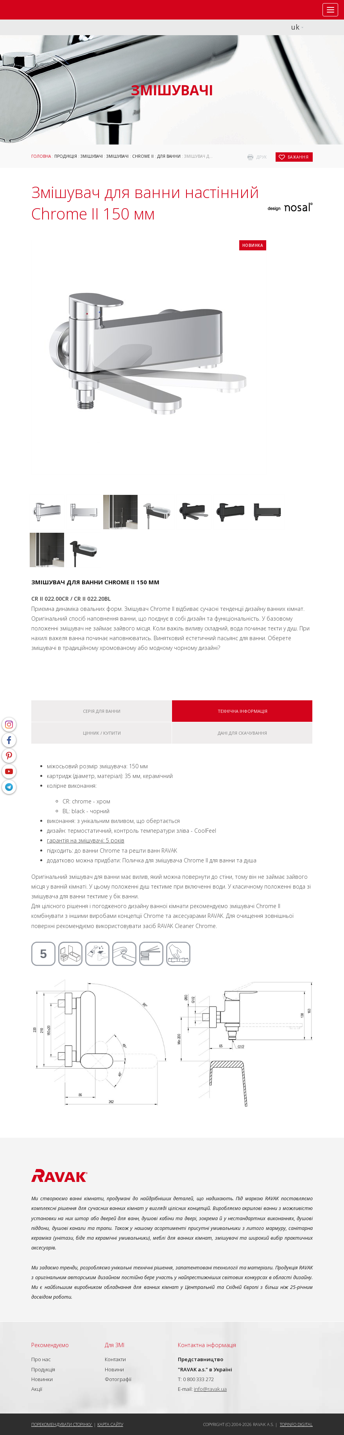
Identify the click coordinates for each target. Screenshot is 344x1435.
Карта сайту (110, 1424)
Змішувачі (92, 156)
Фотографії (118, 1379)
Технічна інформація (242, 711)
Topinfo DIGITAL (296, 1424)
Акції (36, 1388)
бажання (298, 157)
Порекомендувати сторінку (62, 1424)
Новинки (42, 1379)
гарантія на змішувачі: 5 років (85, 840)
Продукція (65, 156)
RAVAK (29, 10)
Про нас (41, 1359)
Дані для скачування (242, 733)
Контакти (115, 1359)
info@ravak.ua (210, 1388)
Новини (114, 1369)
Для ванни (169, 156)
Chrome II (143, 156)
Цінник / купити (102, 733)
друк (261, 157)
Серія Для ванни (101, 711)
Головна (41, 156)
